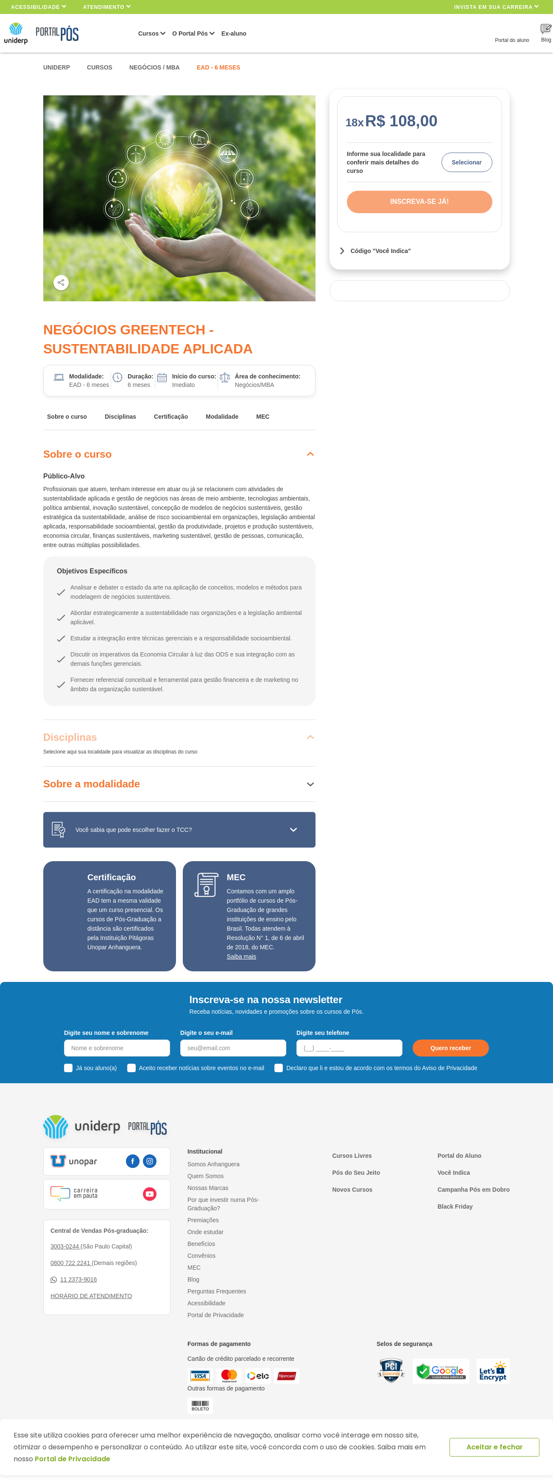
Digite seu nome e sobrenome (106, 1032)
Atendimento (107, 6)
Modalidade (222, 416)
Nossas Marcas (207, 1187)
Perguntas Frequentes (216, 1291)
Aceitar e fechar (494, 1447)
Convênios (201, 1255)
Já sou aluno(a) (96, 1068)
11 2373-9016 (73, 1279)
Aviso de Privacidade (449, 1068)
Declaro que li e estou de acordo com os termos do (381, 1068)
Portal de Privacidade (215, 1315)
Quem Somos (205, 1176)
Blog (193, 1279)
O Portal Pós (190, 33)
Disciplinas (120, 416)
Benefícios (201, 1243)
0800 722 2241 (71, 1263)
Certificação (171, 416)
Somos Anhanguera (213, 1164)
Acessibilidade (39, 6)
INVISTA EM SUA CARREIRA (496, 6)
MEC (262, 416)
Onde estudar (205, 1232)
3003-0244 (65, 1246)
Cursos (148, 33)
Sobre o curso (67, 416)
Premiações (203, 1220)
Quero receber (450, 1048)
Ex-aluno (233, 33)
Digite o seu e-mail (206, 1032)
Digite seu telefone (322, 1032)
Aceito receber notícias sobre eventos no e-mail (202, 1068)
